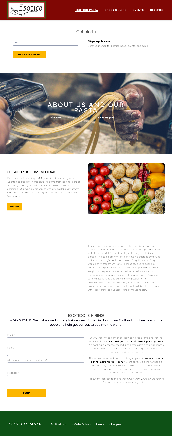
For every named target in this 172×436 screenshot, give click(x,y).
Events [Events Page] (138, 10)
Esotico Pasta (60, 424)
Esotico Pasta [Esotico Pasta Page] (86, 10)
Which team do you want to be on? (27, 360)
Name (11, 347)
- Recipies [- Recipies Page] (156, 10)
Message (13, 372)
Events (101, 424)
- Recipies (116, 424)
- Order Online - (82, 424)
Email (11, 335)
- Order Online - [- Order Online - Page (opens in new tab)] (115, 10)
